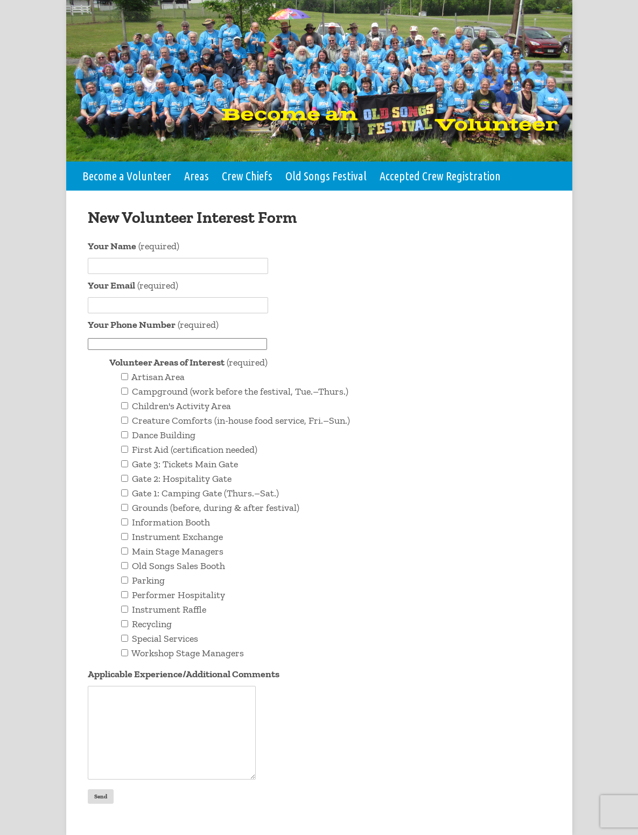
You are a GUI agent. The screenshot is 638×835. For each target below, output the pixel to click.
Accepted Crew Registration (440, 176)
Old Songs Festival (326, 176)
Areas (196, 176)
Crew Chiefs (247, 176)
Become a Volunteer (126, 176)
